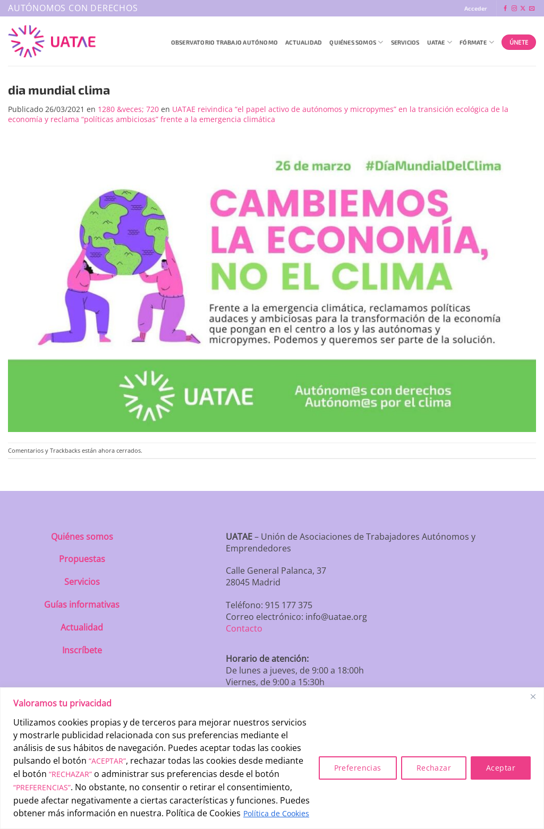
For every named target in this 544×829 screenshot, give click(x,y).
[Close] (532, 696)
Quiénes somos (82, 536)
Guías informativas (82, 604)
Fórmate (477, 42)
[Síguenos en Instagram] (514, 9)
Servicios (405, 42)
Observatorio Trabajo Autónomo (224, 42)
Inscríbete (82, 650)
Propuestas (82, 559)
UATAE (440, 42)
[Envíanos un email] (531, 9)
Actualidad (303, 42)
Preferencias (357, 768)
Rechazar (433, 768)
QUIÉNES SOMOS (356, 42)
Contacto (244, 628)
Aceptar (500, 768)
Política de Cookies (276, 813)
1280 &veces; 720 (128, 109)
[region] (272, 758)
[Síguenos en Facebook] (505, 9)
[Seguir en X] (522, 9)
